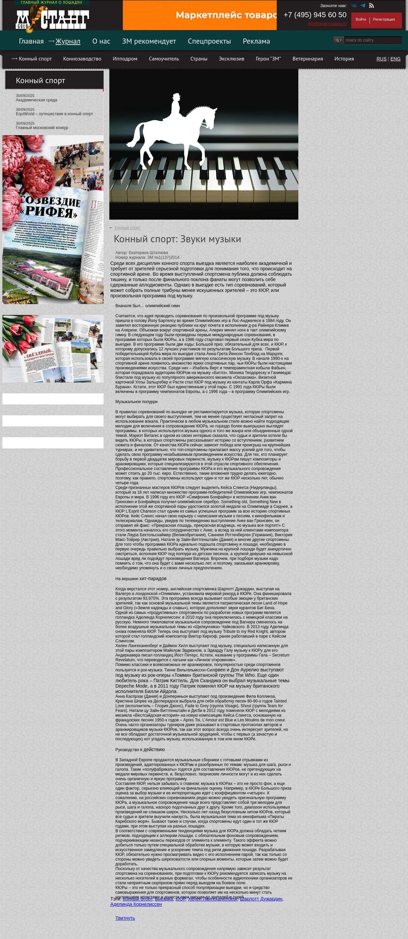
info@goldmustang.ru (327, 23)
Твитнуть (125, 918)
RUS (382, 58)
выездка (164, 898)
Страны (198, 58)
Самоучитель (164, 58)
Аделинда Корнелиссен (136, 904)
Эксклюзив (231, 58)
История (344, 58)
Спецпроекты (209, 41)
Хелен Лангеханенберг (212, 898)
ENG (395, 58)
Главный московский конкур (42, 127)
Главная (31, 41)
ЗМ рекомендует (149, 41)
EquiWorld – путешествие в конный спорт (54, 114)
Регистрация (384, 19)
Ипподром (125, 58)
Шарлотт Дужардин (261, 898)
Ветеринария (308, 58)
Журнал (68, 41)
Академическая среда (36, 100)
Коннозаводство (82, 58)
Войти (361, 19)
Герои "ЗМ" (268, 58)
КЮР (180, 898)
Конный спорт (35, 58)
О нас (101, 41)
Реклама (256, 41)
